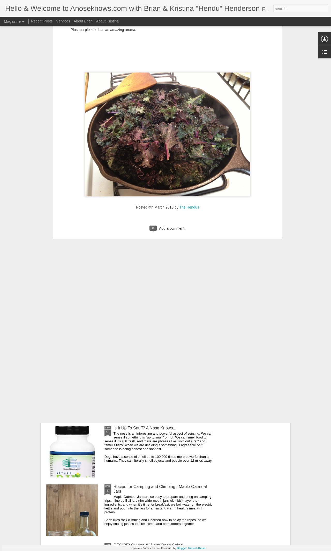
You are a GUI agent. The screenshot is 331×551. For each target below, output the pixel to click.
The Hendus (189, 147)
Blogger (181, 548)
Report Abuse (197, 548)
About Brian (83, 21)
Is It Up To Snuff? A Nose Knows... (145, 428)
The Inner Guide (70, 337)
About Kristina (107, 21)
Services (63, 21)
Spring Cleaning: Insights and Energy (148, 369)
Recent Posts (41, 21)
